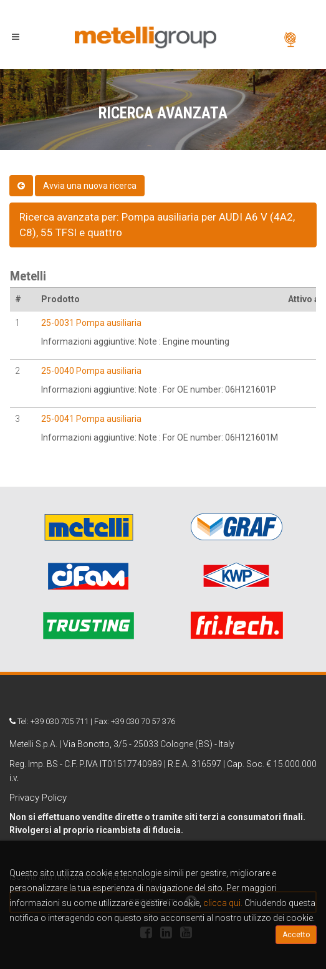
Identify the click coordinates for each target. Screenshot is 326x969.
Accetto (296, 934)
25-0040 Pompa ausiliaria (91, 371)
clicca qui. (222, 903)
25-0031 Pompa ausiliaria (91, 323)
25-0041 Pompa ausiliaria (91, 419)
